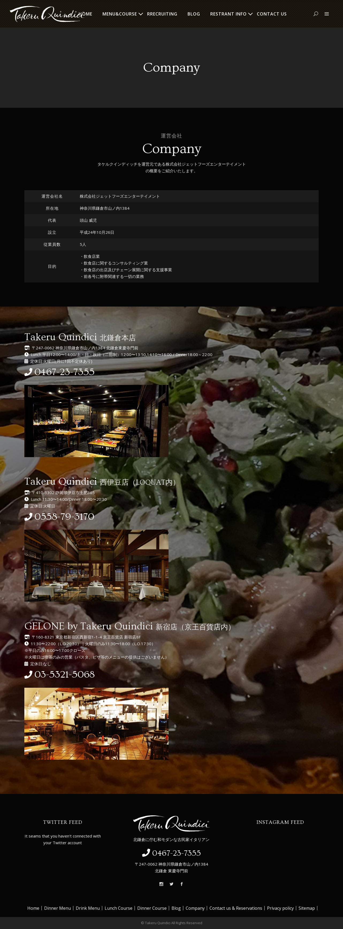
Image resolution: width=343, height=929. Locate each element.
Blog (176, 908)
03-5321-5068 (65, 674)
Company (195, 908)
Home (33, 908)
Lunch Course (118, 908)
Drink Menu (88, 908)
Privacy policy (280, 908)
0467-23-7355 (65, 372)
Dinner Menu (57, 908)
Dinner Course (152, 908)
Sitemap (307, 908)
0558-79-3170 (64, 516)
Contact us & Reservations (235, 908)
